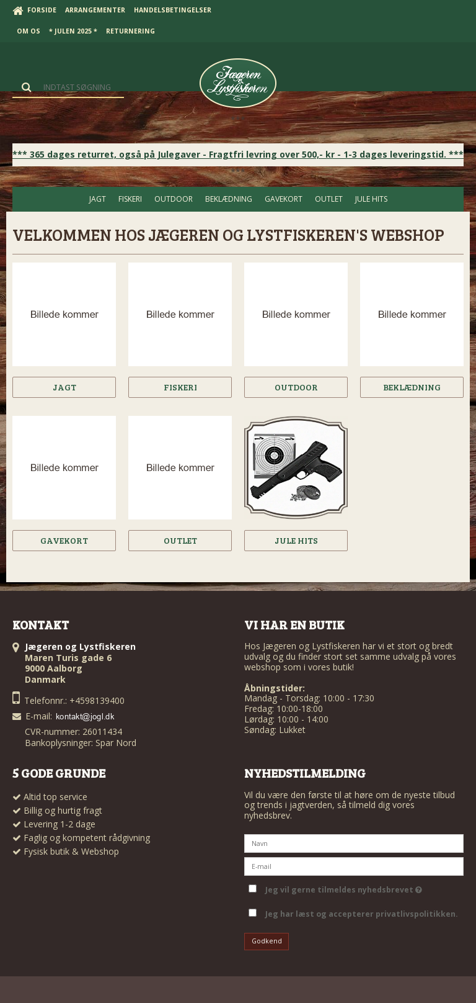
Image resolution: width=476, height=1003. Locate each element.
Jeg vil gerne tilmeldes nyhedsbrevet (343, 887)
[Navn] (354, 842)
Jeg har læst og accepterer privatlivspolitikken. (361, 914)
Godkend (267, 941)
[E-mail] (354, 865)
